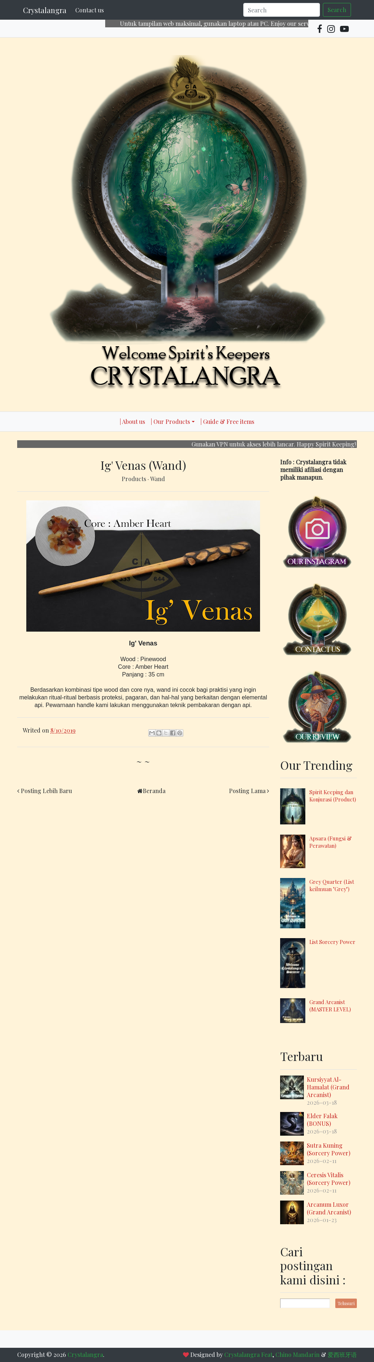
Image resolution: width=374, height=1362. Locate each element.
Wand (157, 479)
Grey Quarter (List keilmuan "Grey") (331, 885)
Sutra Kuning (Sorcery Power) (328, 1149)
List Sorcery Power (332, 941)
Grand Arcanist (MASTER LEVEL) (330, 1005)
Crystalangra (44, 10)
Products (135, 479)
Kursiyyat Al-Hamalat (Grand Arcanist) (328, 1087)
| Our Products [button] (170, 421)
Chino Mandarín (297, 1354)
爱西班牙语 (342, 1354)
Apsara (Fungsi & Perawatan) (330, 842)
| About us (132, 421)
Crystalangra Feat (248, 1354)
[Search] (281, 10)
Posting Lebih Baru (46, 791)
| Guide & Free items (227, 421)
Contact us (89, 10)
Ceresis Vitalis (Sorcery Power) (328, 1178)
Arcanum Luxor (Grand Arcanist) (329, 1208)
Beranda (154, 791)
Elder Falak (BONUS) (322, 1119)
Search (337, 9)
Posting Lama (247, 791)
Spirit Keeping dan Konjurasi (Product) (332, 795)
